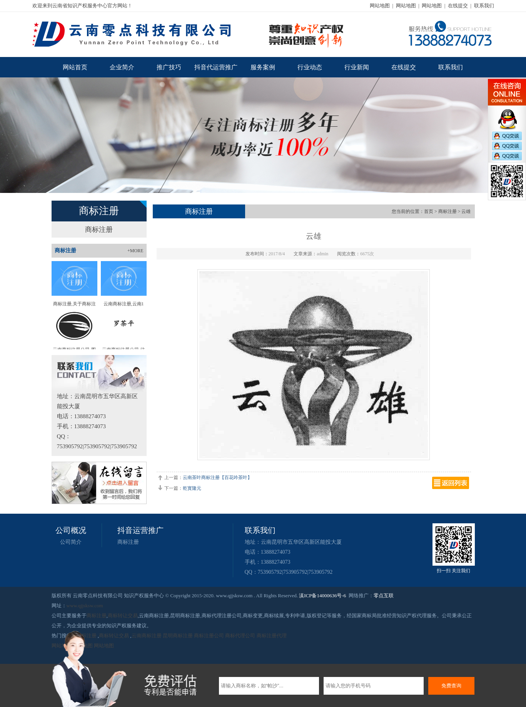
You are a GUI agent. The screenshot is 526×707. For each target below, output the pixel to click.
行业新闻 (356, 67)
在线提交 (458, 5)
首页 (428, 211)
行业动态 (309, 67)
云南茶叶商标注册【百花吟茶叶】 (217, 477)
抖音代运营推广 (215, 67)
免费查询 (451, 686)
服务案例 (262, 67)
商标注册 (99, 229)
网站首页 (75, 67)
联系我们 (484, 5)
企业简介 (122, 67)
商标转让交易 (123, 615)
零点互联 (384, 595)
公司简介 (71, 542)
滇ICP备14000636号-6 (322, 595)
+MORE (135, 250)
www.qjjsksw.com (85, 605)
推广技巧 (169, 67)
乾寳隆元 (192, 488)
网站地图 (380, 5)
